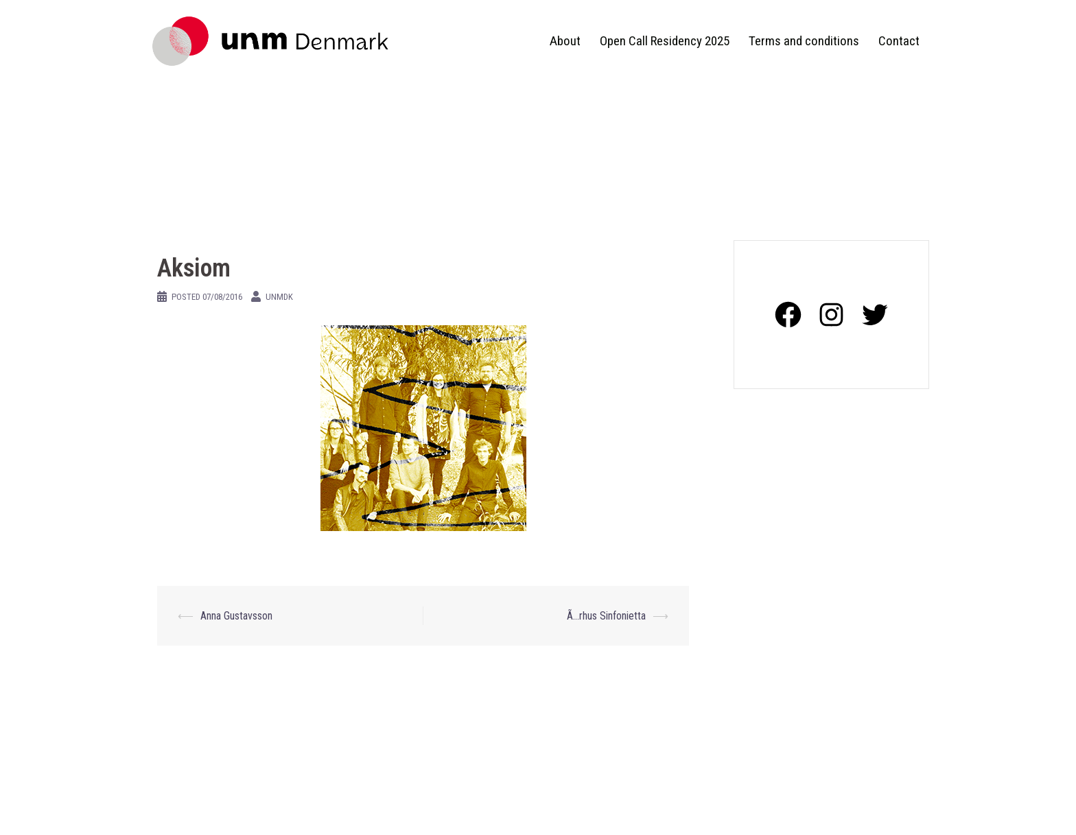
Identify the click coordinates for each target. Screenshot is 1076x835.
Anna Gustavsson (236, 615)
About (565, 41)
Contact (899, 41)
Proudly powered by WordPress (216, 812)
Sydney (344, 812)
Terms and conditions (804, 41)
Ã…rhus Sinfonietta (606, 615)
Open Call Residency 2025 (664, 41)
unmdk (279, 297)
